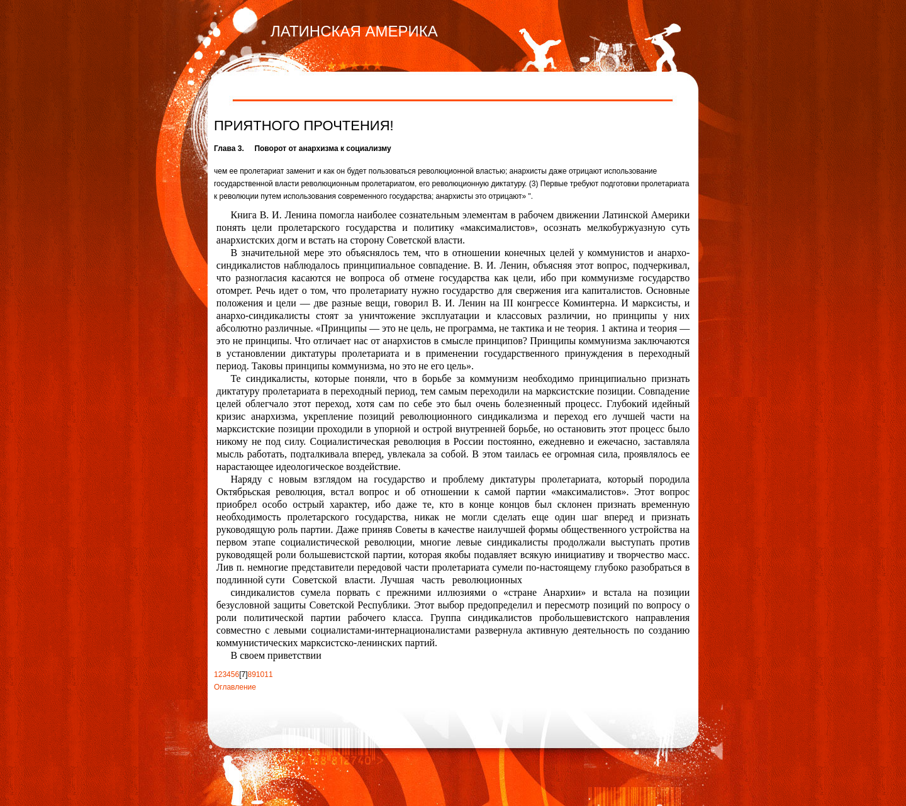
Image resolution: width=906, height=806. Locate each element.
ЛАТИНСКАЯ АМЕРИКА (354, 31)
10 (260, 674)
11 (268, 674)
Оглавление (235, 687)
